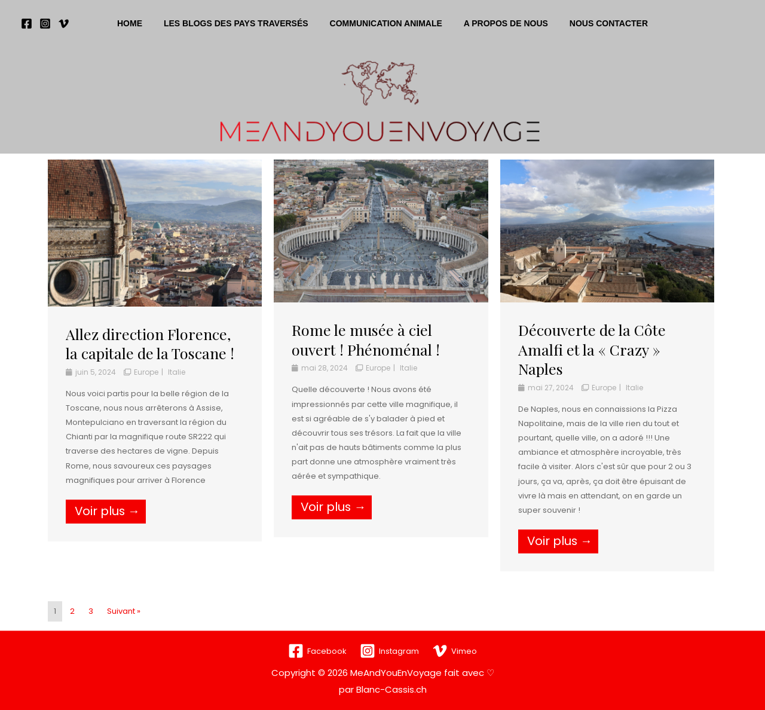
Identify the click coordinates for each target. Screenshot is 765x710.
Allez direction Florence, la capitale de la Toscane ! (150, 343)
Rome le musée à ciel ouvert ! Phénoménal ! (366, 339)
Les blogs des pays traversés (241, 23)
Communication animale (386, 23)
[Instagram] (45, 23)
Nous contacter (599, 23)
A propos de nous (501, 23)
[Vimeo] (63, 23)
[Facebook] (26, 23)
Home (139, 23)
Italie (176, 372)
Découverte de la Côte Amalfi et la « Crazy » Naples (592, 349)
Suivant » (123, 611)
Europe (146, 372)
